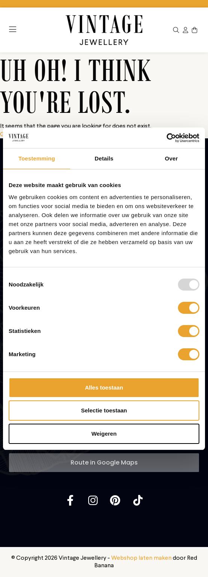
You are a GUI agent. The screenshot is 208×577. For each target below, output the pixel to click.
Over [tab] (171, 158)
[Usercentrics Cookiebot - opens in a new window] (166, 138)
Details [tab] (104, 158)
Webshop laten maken (141, 558)
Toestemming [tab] (36, 158)
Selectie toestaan (104, 410)
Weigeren (103, 433)
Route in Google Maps (104, 462)
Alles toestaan (104, 387)
